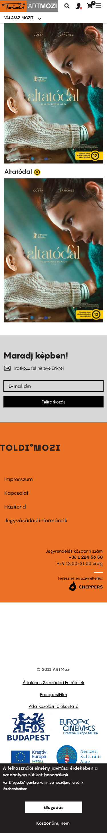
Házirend (15, 507)
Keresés (67, 6)
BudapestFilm (53, 694)
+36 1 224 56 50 (86, 557)
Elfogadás (54, 807)
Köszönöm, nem (53, 823)
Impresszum (18, 479)
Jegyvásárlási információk (36, 520)
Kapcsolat (16, 493)
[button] (81, 6)
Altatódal (18, 171)
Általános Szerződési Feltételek (53, 682)
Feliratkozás (54, 401)
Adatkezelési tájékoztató (53, 706)
